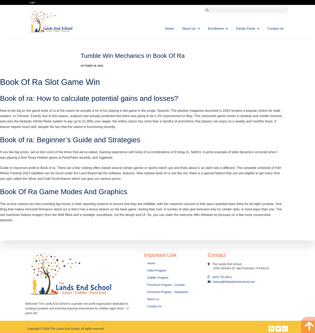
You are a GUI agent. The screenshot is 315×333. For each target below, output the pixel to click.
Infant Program (156, 270)
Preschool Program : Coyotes (166, 284)
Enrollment (218, 28)
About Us (191, 28)
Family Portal (247, 28)
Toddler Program (157, 277)
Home (169, 28)
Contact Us (275, 28)
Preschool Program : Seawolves (167, 292)
